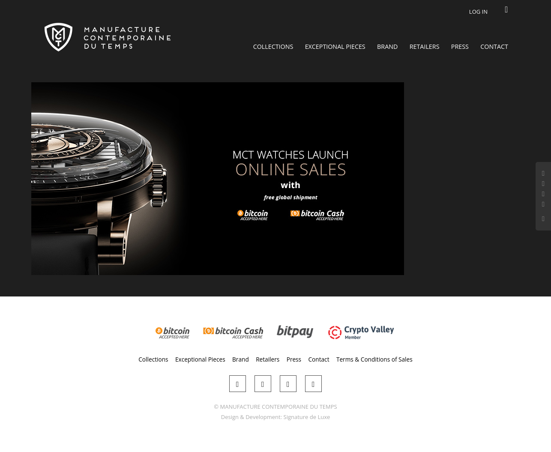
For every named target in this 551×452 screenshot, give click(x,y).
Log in (478, 11)
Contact (494, 46)
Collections (273, 46)
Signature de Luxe (307, 417)
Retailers (425, 46)
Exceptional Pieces (335, 46)
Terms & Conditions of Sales (374, 359)
